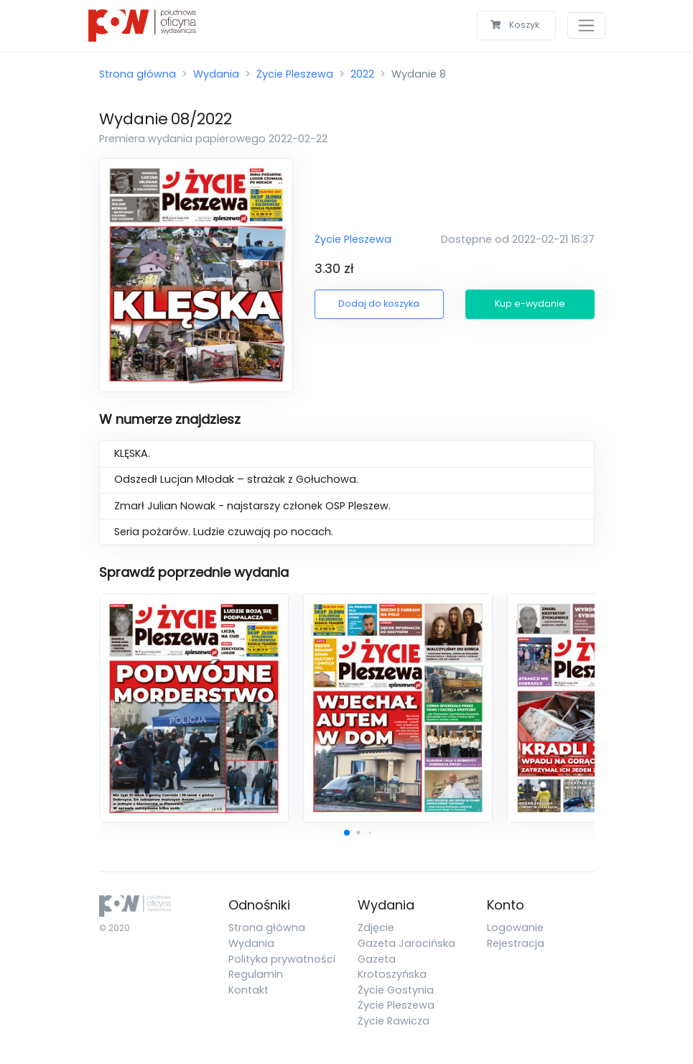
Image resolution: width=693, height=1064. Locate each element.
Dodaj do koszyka (378, 303)
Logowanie (515, 927)
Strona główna (137, 74)
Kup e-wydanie (530, 303)
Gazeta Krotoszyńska (392, 967)
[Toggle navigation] (586, 25)
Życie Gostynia (396, 990)
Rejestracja (515, 943)
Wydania (216, 74)
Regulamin (255, 974)
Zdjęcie (376, 927)
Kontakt (248, 990)
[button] (347, 833)
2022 (362, 74)
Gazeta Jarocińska (406, 943)
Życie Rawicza (393, 1021)
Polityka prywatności (281, 959)
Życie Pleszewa (294, 74)
